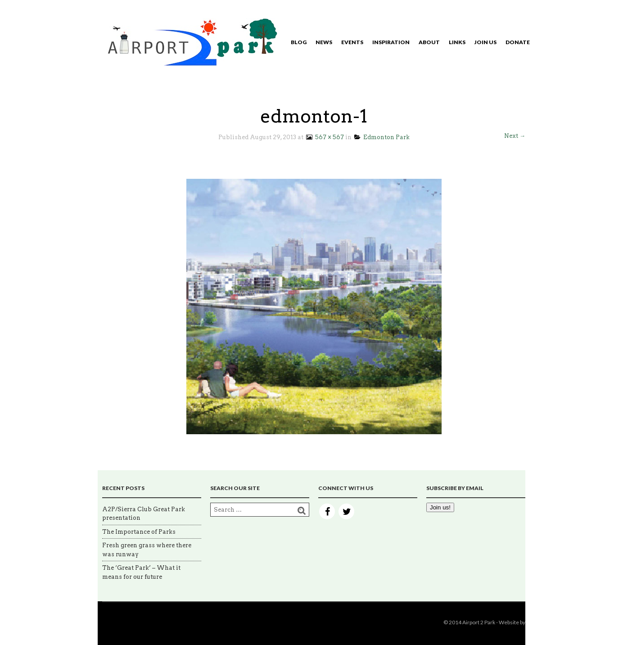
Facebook (327, 511)
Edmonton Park (382, 137)
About (429, 42)
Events (352, 42)
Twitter (346, 511)
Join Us (485, 42)
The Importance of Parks (139, 531)
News (324, 42)
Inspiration (391, 42)
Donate (518, 42)
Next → (514, 135)
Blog (299, 42)
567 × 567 (324, 137)
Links (457, 42)
